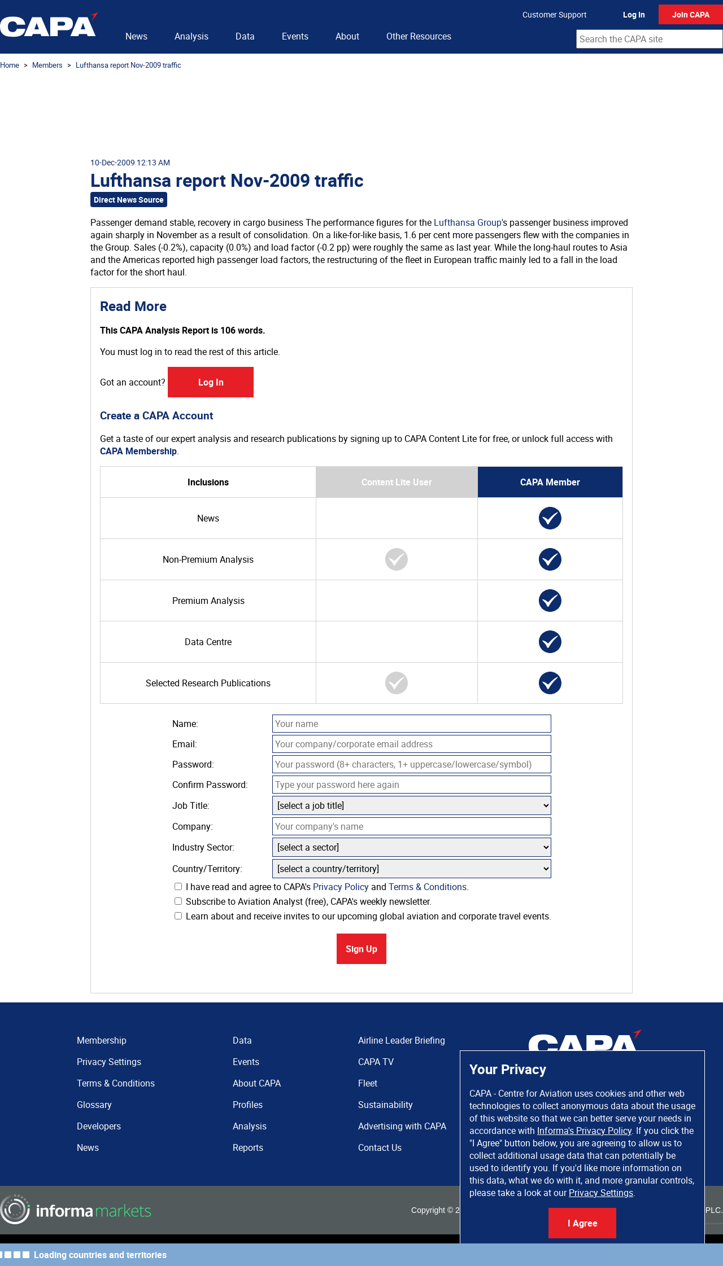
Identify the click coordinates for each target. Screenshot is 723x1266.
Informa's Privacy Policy (584, 1130)
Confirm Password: (210, 784)
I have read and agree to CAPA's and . (322, 886)
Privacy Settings (601, 1192)
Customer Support (554, 14)
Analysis (191, 36)
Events (295, 36)
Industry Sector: (203, 847)
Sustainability (385, 1104)
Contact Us (380, 1147)
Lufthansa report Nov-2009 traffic (128, 65)
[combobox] (649, 39)
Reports (248, 1147)
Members (47, 65)
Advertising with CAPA (402, 1126)
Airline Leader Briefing (401, 1040)
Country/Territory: (207, 868)
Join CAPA (690, 14)
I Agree (583, 1223)
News (136, 36)
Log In (634, 14)
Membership (102, 1040)
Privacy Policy (341, 886)
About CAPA (257, 1083)
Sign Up (361, 949)
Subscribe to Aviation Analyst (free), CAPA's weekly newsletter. (303, 901)
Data (245, 36)
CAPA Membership (138, 451)
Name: (185, 723)
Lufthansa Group (468, 222)
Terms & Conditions (428, 886)
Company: (192, 826)
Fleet (367, 1083)
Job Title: (191, 805)
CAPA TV (376, 1061)
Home (9, 65)
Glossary (94, 1104)
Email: (184, 744)
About (347, 36)
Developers (99, 1126)
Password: (193, 764)
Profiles (248, 1104)
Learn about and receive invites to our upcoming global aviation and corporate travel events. (363, 916)
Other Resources (418, 36)
